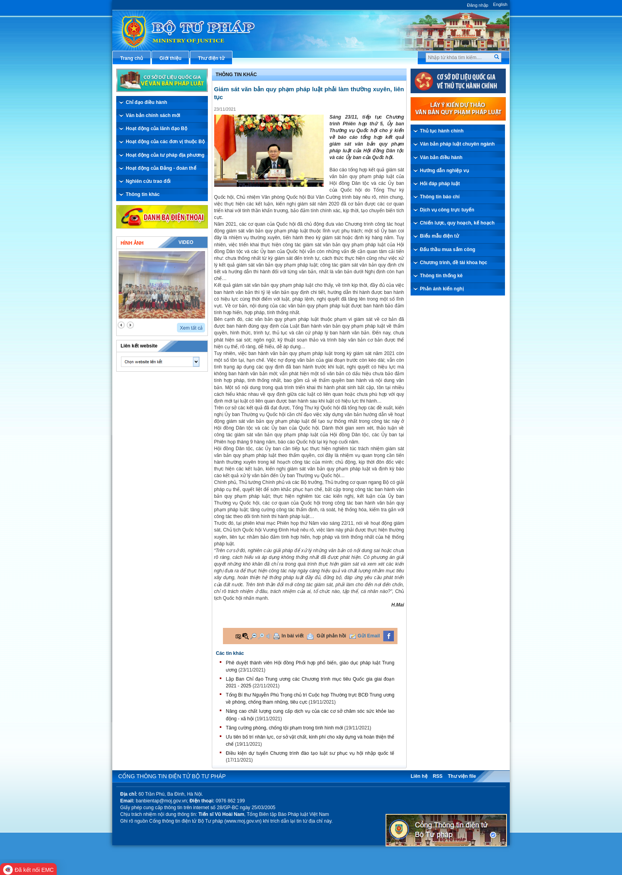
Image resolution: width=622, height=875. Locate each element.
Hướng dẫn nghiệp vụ (444, 170)
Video (186, 242)
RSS (438, 776)
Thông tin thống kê (441, 275)
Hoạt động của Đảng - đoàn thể (161, 168)
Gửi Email (369, 636)
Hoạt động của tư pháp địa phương (165, 155)
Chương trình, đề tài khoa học (454, 262)
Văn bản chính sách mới (153, 115)
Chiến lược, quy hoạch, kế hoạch (457, 223)
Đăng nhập (477, 5)
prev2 (121, 325)
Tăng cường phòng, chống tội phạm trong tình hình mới (284, 728)
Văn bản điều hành (441, 157)
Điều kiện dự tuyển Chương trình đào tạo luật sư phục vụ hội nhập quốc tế (310, 753)
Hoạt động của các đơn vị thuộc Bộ (165, 141)
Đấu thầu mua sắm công (448, 249)
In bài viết (293, 636)
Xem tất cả (191, 328)
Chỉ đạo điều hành (146, 102)
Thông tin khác (142, 194)
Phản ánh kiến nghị (442, 289)
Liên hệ (419, 776)
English (500, 4)
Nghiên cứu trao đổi (148, 181)
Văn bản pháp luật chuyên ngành (457, 144)
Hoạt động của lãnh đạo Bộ (156, 128)
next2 (130, 325)
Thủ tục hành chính (442, 131)
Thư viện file (462, 776)
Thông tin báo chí (440, 197)
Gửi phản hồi (331, 636)
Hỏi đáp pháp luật (440, 183)
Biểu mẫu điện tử (439, 236)
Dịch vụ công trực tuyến (447, 210)
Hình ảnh (132, 243)
